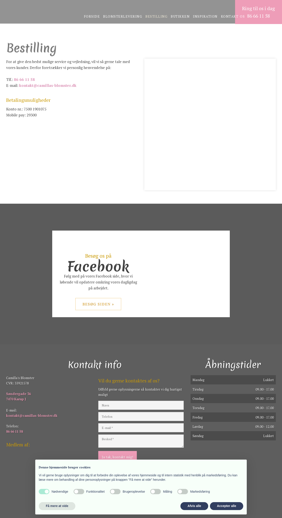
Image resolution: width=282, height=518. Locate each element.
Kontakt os (233, 16)
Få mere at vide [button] (57, 506)
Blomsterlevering (122, 16)
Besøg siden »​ (98, 304)
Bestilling (156, 16)
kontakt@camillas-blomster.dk (47, 85)
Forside (92, 16)
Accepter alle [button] (226, 506)
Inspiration (205, 16)
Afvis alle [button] (194, 506)
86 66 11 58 (24, 79)
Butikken (180, 16)
